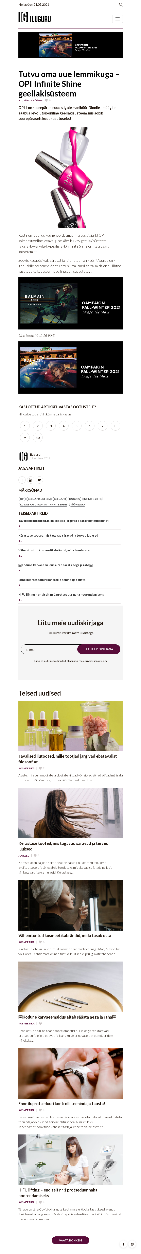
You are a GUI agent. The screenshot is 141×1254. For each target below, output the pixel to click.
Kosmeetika (26, 768)
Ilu (20, 100)
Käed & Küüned (33, 100)
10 (38, 438)
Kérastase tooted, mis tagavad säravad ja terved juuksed (69, 539)
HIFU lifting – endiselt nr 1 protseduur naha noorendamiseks (69, 598)
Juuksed (23, 856)
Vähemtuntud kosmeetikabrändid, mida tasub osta (69, 553)
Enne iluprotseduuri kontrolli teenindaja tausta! (69, 583)
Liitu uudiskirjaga (99, 649)
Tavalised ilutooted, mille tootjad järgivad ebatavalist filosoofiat (69, 524)
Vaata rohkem (70, 1240)
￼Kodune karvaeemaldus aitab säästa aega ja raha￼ (69, 568)
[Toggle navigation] (117, 19)
